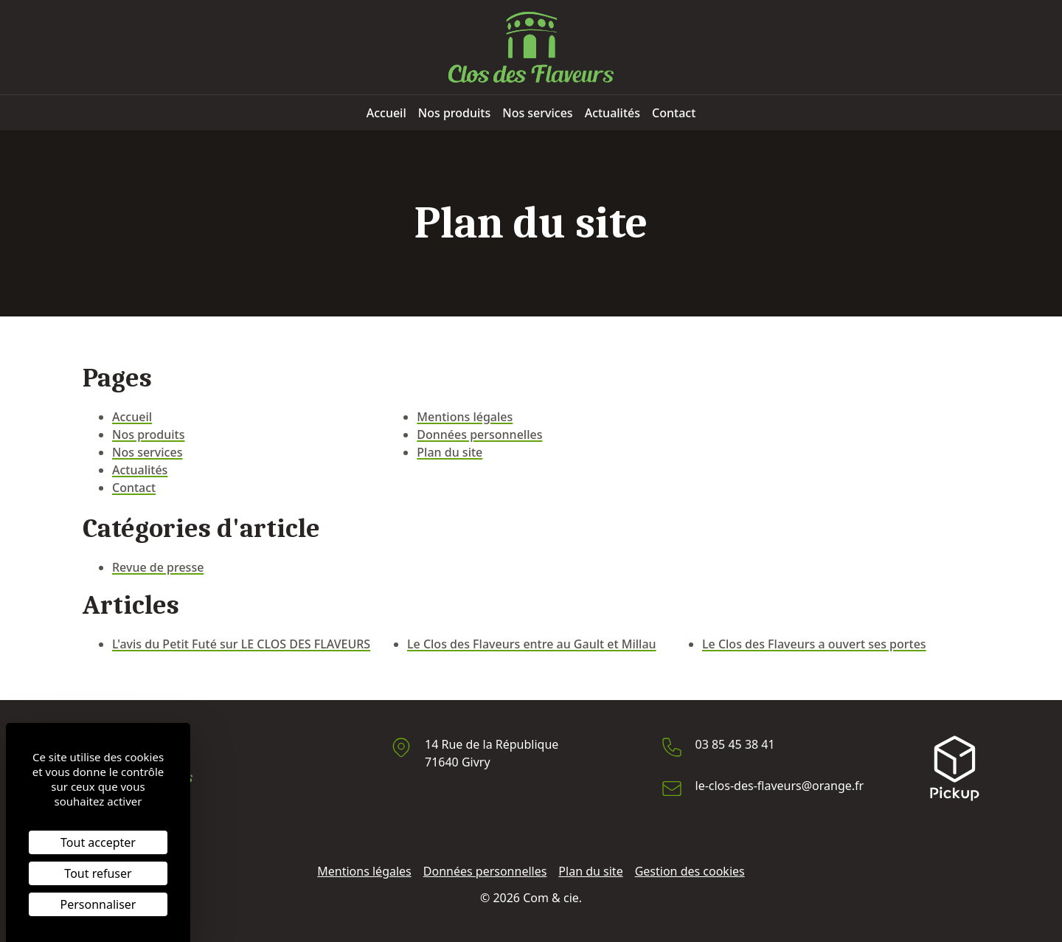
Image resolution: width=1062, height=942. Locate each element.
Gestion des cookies (690, 871)
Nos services (537, 113)
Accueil (386, 113)
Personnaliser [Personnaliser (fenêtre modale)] (98, 904)
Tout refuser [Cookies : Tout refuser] (97, 873)
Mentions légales (465, 417)
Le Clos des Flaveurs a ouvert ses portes (814, 644)
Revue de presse (158, 567)
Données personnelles (479, 434)
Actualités (612, 113)
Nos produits (454, 113)
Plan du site (449, 452)
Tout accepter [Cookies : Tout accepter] (98, 842)
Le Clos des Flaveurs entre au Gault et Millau (531, 644)
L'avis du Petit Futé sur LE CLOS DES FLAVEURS (241, 644)
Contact (673, 113)
